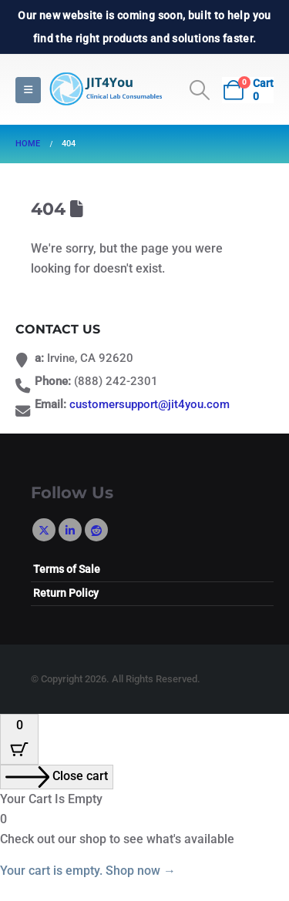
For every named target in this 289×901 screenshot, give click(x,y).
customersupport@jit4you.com (149, 404)
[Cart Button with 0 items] (19, 739)
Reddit (96, 529)
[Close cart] (56, 777)
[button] (28, 90)
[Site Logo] (104, 89)
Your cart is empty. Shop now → (88, 870)
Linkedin (70, 529)
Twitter (43, 529)
